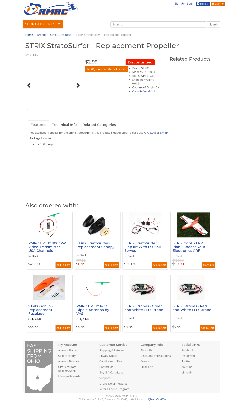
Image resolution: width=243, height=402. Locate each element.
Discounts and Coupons (156, 356)
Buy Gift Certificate (111, 372)
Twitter (186, 361)
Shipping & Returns (111, 350)
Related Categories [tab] (99, 125)
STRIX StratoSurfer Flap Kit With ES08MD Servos (144, 247)
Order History (67, 356)
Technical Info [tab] (64, 125)
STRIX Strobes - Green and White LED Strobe (144, 308)
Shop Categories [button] (42, 24)
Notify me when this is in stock (106, 69)
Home (29, 35)
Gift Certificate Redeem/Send (67, 369)
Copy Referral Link (144, 91)
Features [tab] (38, 125)
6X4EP (164, 133)
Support (104, 378)
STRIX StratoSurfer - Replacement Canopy (95, 245)
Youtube (187, 367)
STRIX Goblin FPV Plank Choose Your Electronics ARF (189, 247)
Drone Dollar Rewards (113, 383)
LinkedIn (187, 372)
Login (190, 3)
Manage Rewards (69, 376)
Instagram (188, 356)
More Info (208, 264)
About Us (146, 350)
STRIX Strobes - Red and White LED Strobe (192, 308)
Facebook (188, 350)
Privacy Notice (108, 356)
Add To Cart (63, 264)
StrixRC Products (60, 35)
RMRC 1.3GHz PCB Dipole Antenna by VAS (92, 310)
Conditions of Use (110, 361)
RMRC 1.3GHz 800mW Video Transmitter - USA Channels (47, 247)
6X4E (153, 133)
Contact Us (106, 367)
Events (145, 361)
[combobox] (158, 24)
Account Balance (68, 361)
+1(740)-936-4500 (156, 399)
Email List (147, 367)
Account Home (67, 350)
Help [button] (203, 4)
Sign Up (180, 3)
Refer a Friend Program (114, 389)
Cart (218, 4)
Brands (41, 35)
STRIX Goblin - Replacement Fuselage (40, 310)
